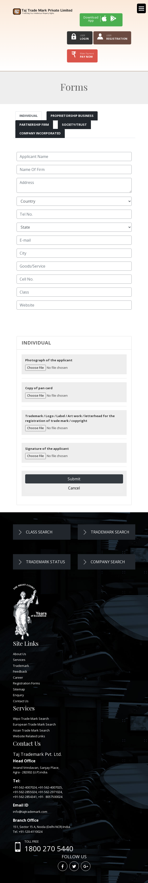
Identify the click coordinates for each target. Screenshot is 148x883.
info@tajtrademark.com (30, 811)
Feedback (20, 671)
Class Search (35, 532)
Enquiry (18, 695)
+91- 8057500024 (50, 797)
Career (18, 677)
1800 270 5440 (48, 848)
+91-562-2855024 (25, 792)
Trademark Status (41, 561)
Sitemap (19, 689)
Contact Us (21, 701)
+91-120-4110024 (30, 831)
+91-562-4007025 (50, 787)
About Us (19, 654)
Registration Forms (26, 683)
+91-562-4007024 (25, 787)
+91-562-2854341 (25, 797)
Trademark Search (106, 532)
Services (19, 660)
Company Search (104, 561)
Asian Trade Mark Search (31, 730)
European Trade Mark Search (34, 724)
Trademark (21, 666)
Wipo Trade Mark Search (31, 718)
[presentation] (53, 322)
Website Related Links (29, 736)
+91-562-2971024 (50, 792)
